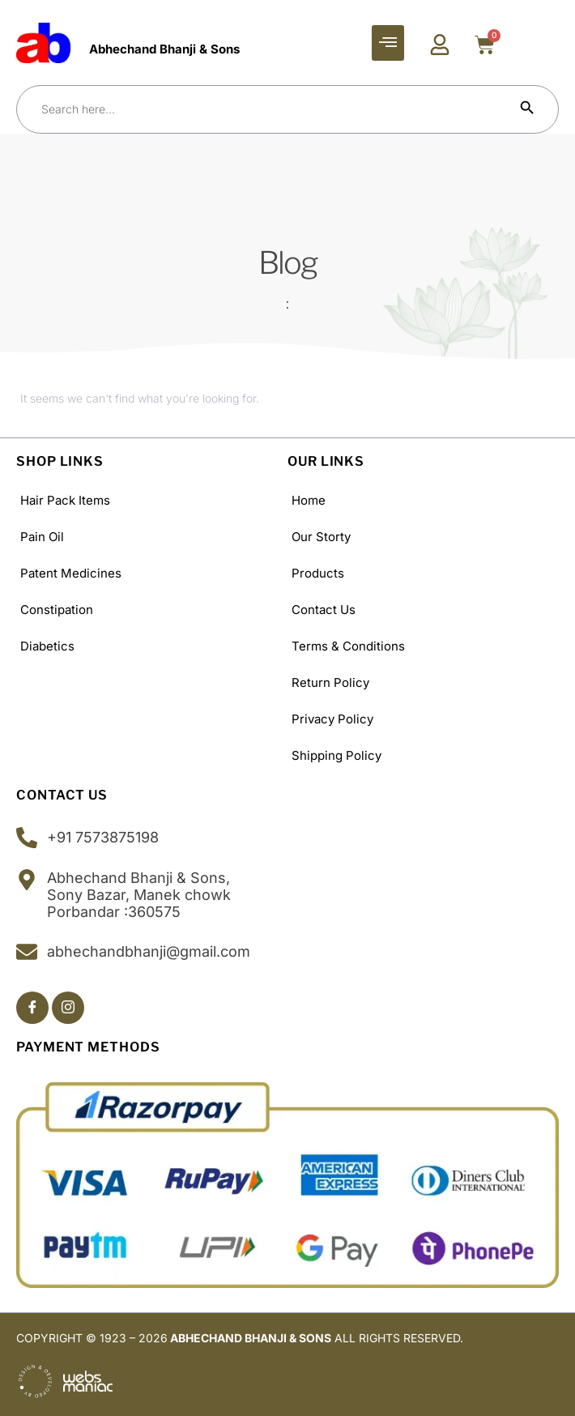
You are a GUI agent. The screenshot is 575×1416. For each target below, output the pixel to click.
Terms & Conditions (348, 646)
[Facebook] (32, 1008)
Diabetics (47, 646)
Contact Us (324, 609)
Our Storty (321, 536)
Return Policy (330, 682)
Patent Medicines (70, 573)
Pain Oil (42, 536)
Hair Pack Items (65, 500)
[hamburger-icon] (388, 43)
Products (318, 573)
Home (309, 500)
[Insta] (68, 1008)
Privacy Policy (332, 719)
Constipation (56, 609)
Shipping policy (336, 755)
